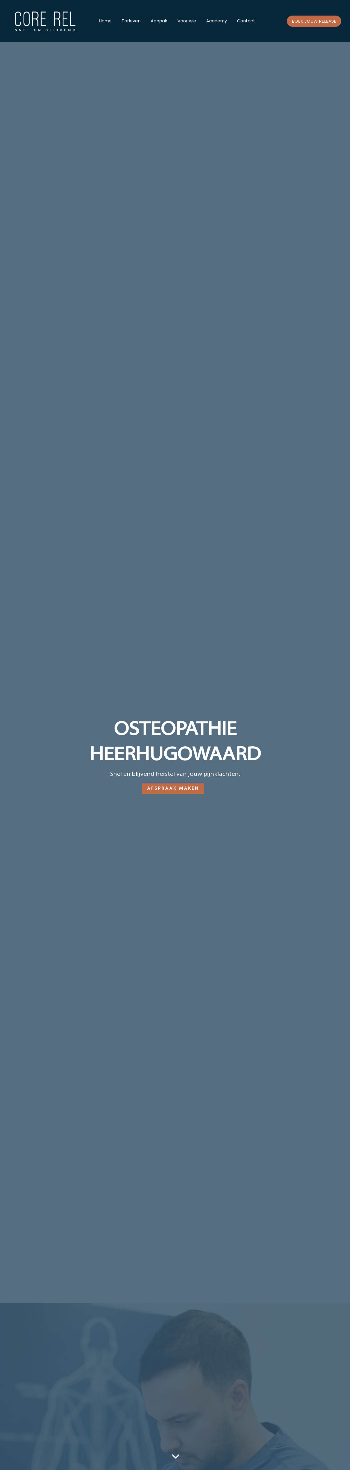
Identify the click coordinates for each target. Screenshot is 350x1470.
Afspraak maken (173, 788)
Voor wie (186, 21)
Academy (216, 21)
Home (105, 21)
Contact (246, 21)
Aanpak (159, 21)
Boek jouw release (314, 21)
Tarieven (131, 21)
